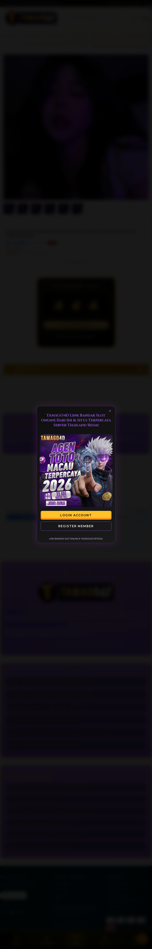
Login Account (76, 515)
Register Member (76, 526)
